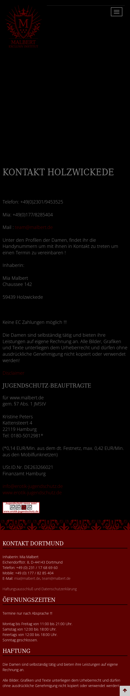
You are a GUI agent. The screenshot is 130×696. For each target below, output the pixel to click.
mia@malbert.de (27, 578)
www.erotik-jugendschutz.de (32, 492)
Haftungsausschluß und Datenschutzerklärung (40, 588)
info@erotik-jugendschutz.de (33, 486)
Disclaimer (13, 373)
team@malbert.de (34, 227)
